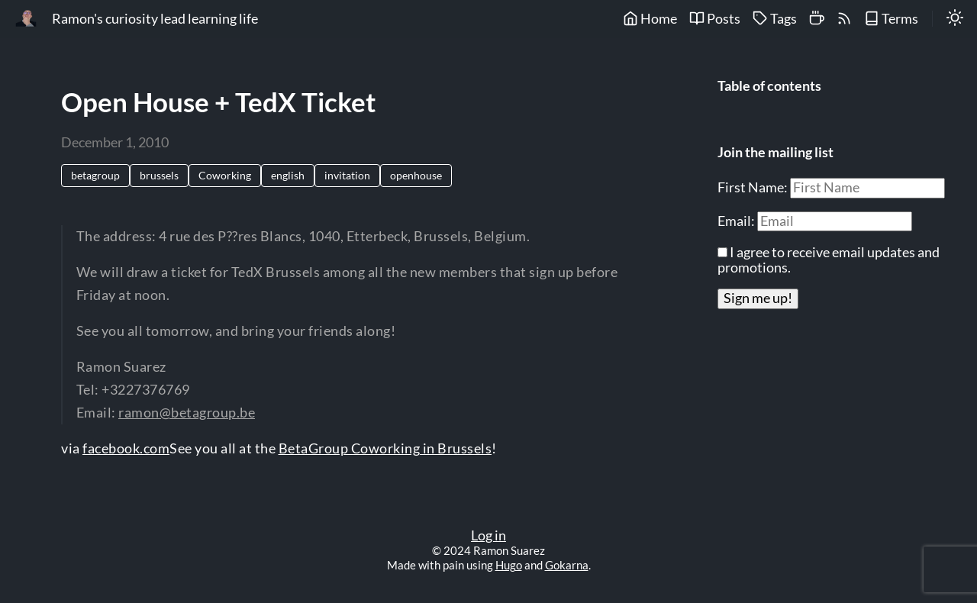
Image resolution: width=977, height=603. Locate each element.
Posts (714, 19)
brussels (159, 175)
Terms (891, 19)
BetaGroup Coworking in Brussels (385, 448)
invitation (347, 175)
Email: (737, 221)
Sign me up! (758, 298)
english (288, 175)
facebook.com (125, 448)
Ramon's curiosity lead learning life (155, 19)
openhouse (416, 175)
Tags (775, 19)
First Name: (753, 187)
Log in (488, 535)
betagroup (95, 175)
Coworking (224, 175)
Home (650, 19)
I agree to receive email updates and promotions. (828, 260)
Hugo (508, 565)
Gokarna (566, 565)
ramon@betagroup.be (186, 413)
